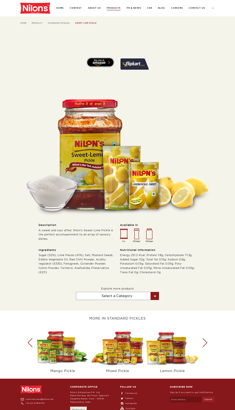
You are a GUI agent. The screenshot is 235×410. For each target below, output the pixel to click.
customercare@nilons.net (37, 399)
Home (60, 8)
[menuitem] (35, 8)
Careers (177, 8)
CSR (149, 8)
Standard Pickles (59, 23)
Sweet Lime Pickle (86, 23)
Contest (76, 8)
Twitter (126, 398)
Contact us (197, 8)
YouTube (127, 409)
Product (37, 23)
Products (113, 8)
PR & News (134, 8)
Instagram (128, 403)
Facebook (128, 393)
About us (94, 8)
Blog (161, 8)
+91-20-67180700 (32, 403)
